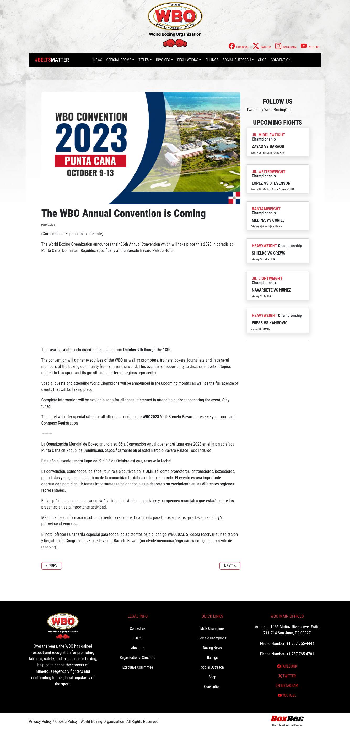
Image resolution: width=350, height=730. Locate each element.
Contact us (138, 628)
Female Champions (212, 638)
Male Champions (212, 628)
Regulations (187, 60)
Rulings (211, 60)
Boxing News (212, 648)
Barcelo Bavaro (181, 416)
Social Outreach (237, 60)
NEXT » (230, 565)
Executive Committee (137, 667)
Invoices (163, 60)
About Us (137, 648)
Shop (262, 60)
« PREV (52, 565)
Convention (280, 60)
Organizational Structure (137, 657)
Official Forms (118, 60)
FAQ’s (138, 638)
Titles (143, 60)
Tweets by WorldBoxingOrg (269, 109)
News (97, 60)
